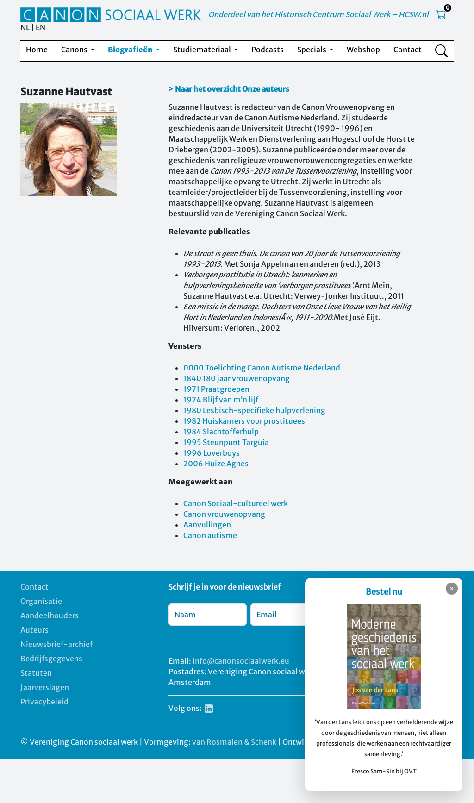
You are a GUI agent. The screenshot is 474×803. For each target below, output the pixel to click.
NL (25, 27)
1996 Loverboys (211, 453)
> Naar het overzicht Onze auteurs (228, 89)
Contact (407, 49)
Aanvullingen (207, 524)
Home (37, 49)
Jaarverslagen (44, 687)
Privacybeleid (44, 701)
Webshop (363, 49)
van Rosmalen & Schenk (234, 742)
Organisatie (41, 601)
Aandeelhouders (49, 615)
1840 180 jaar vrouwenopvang (236, 378)
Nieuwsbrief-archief (56, 644)
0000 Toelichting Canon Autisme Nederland (261, 367)
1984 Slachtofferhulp (221, 431)
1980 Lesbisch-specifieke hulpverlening (254, 410)
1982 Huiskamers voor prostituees (244, 421)
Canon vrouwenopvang (224, 514)
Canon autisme (210, 535)
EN (40, 27)
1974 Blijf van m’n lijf (220, 399)
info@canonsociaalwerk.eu (241, 660)
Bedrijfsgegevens (51, 658)
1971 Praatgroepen (216, 389)
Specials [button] (312, 49)
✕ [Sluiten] (452, 588)
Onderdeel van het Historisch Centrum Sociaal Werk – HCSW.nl (318, 14)
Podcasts (267, 49)
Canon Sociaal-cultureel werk (235, 503)
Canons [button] (75, 49)
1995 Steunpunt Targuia (226, 442)
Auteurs (34, 629)
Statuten (36, 673)
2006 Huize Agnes (216, 463)
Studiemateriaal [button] (202, 49)
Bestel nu (384, 591)
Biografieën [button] (131, 49)
